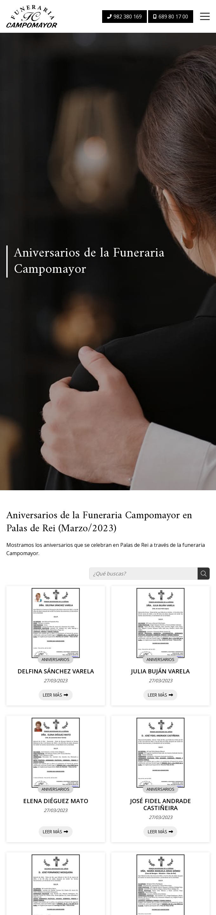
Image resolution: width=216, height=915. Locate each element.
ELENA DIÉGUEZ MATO (55, 800)
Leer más (52, 695)
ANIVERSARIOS (55, 659)
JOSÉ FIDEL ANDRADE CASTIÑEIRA (160, 804)
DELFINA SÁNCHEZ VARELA (55, 671)
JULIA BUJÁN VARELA (160, 671)
